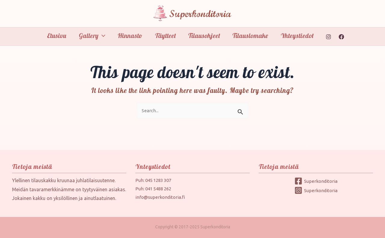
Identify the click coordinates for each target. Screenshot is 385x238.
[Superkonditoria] (316, 181)
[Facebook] (344, 37)
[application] (100, 35)
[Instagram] (331, 37)
